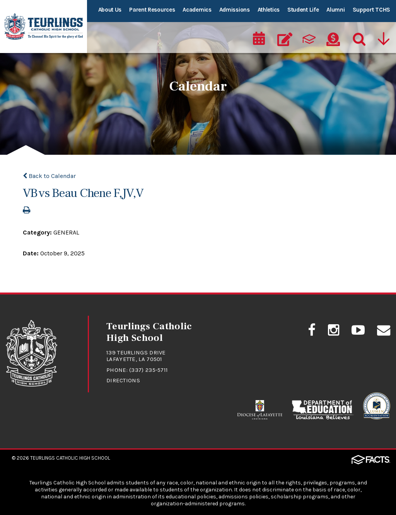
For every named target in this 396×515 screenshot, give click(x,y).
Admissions (234, 9)
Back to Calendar (49, 176)
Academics (197, 9)
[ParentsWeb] (309, 37)
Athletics (269, 9)
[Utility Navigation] (383, 37)
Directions (123, 380)
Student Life (303, 9)
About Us (110, 9)
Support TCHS (371, 9)
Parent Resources (152, 9)
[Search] (357, 37)
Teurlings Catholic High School (70, 458)
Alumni (335, 9)
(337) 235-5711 (148, 369)
